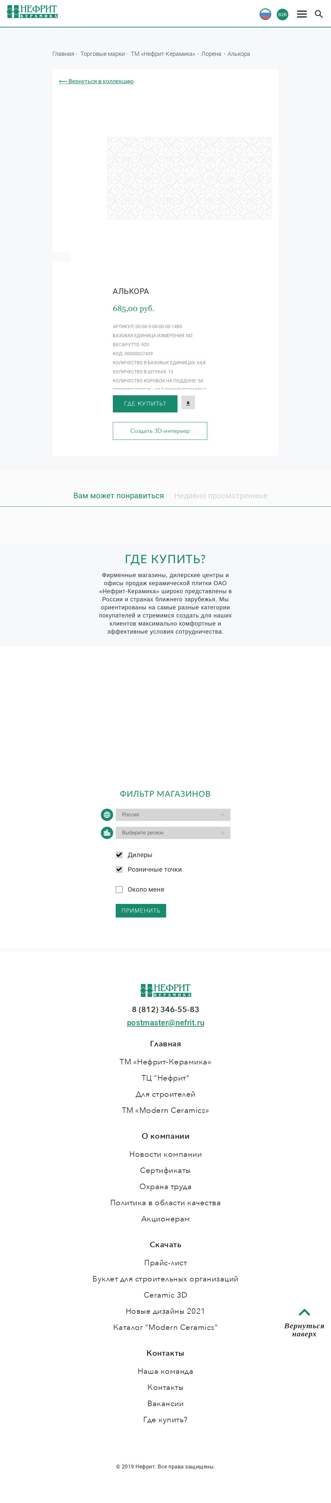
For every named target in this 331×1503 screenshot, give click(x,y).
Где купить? (145, 404)
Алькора (239, 53)
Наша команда (165, 1371)
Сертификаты (165, 1170)
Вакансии (165, 1403)
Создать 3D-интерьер (160, 431)
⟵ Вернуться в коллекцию (96, 81)
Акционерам (165, 1219)
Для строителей (166, 1094)
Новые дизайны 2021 (166, 1311)
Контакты (165, 1387)
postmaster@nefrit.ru (165, 1022)
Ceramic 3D (165, 1295)
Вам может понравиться (118, 495)
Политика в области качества (165, 1202)
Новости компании (165, 1154)
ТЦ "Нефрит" (166, 1078)
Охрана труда (165, 1186)
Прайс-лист (165, 1263)
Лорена (212, 53)
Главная (63, 53)
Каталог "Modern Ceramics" (165, 1327)
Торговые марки (102, 53)
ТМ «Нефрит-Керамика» (164, 53)
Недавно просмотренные (221, 495)
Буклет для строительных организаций (165, 1279)
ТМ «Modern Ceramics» (165, 1110)
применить (141, 911)
